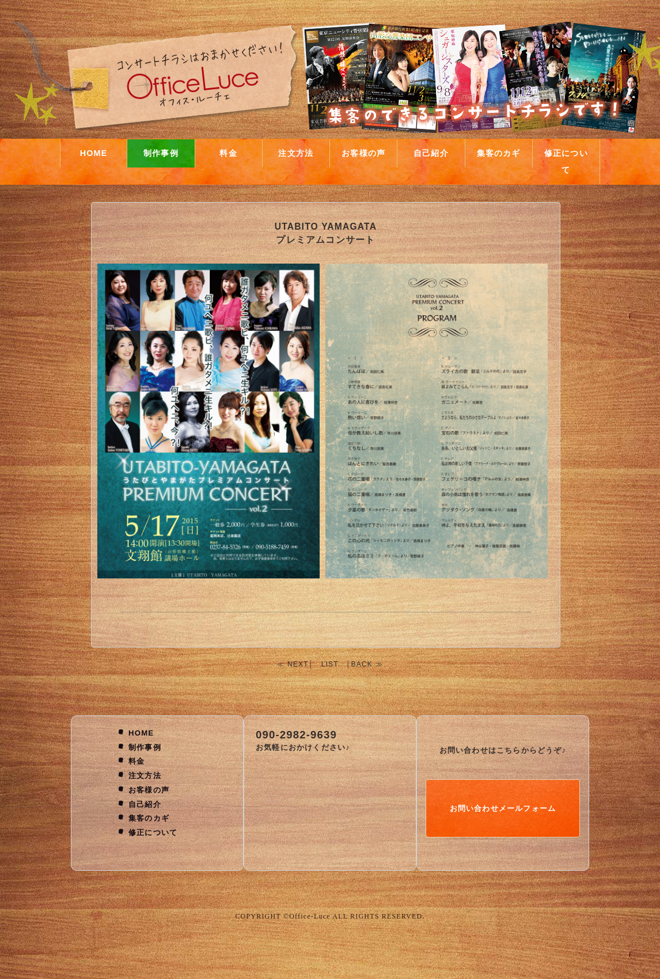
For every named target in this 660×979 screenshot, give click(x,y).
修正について (566, 161)
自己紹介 (431, 153)
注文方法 (295, 153)
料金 (228, 153)
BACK (362, 664)
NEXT (298, 664)
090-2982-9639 (296, 735)
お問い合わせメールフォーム (503, 808)
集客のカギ (499, 153)
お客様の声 (363, 153)
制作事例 (161, 153)
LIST (330, 664)
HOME (94, 153)
